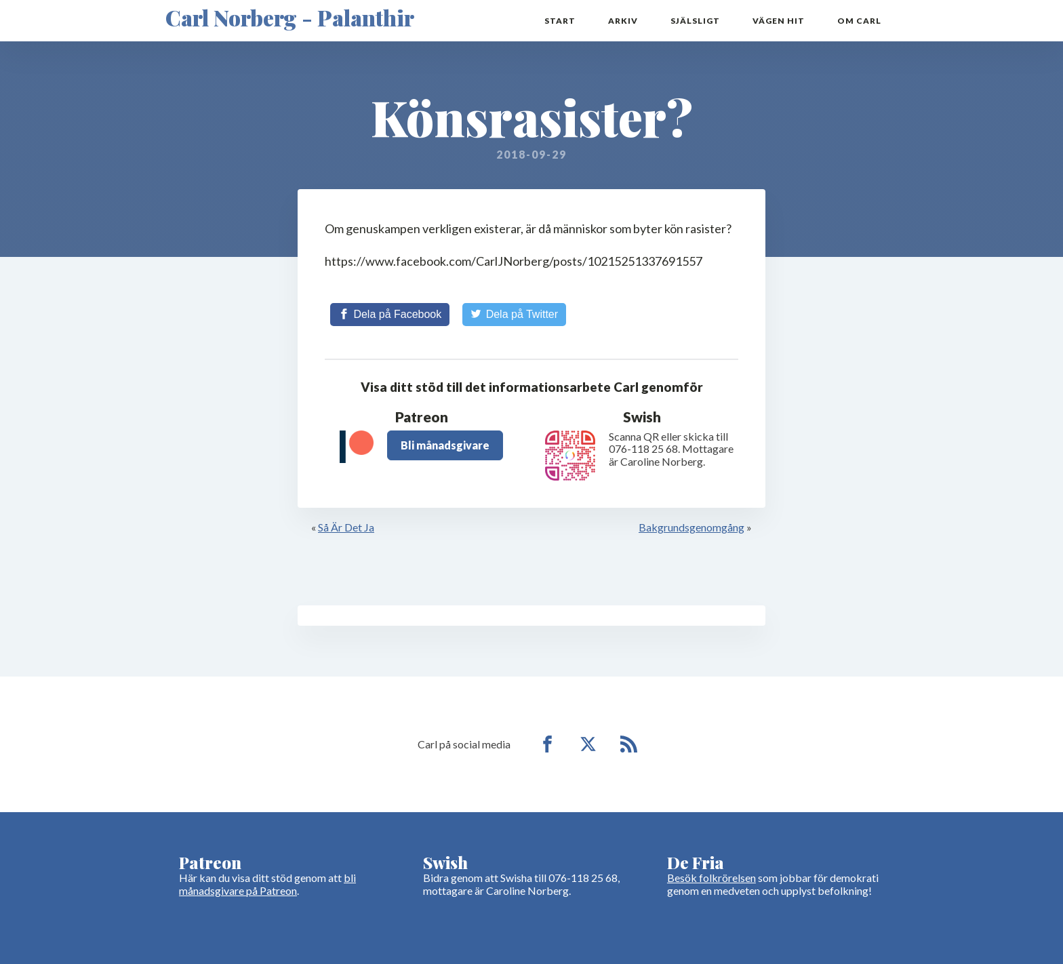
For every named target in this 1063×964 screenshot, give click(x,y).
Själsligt (695, 21)
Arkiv (623, 21)
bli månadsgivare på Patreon (267, 883)
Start (560, 21)
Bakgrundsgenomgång (691, 527)
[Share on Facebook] (389, 314)
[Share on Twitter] (514, 314)
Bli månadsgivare (445, 445)
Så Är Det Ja (346, 527)
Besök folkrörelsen (711, 877)
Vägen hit (779, 21)
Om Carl (859, 21)
